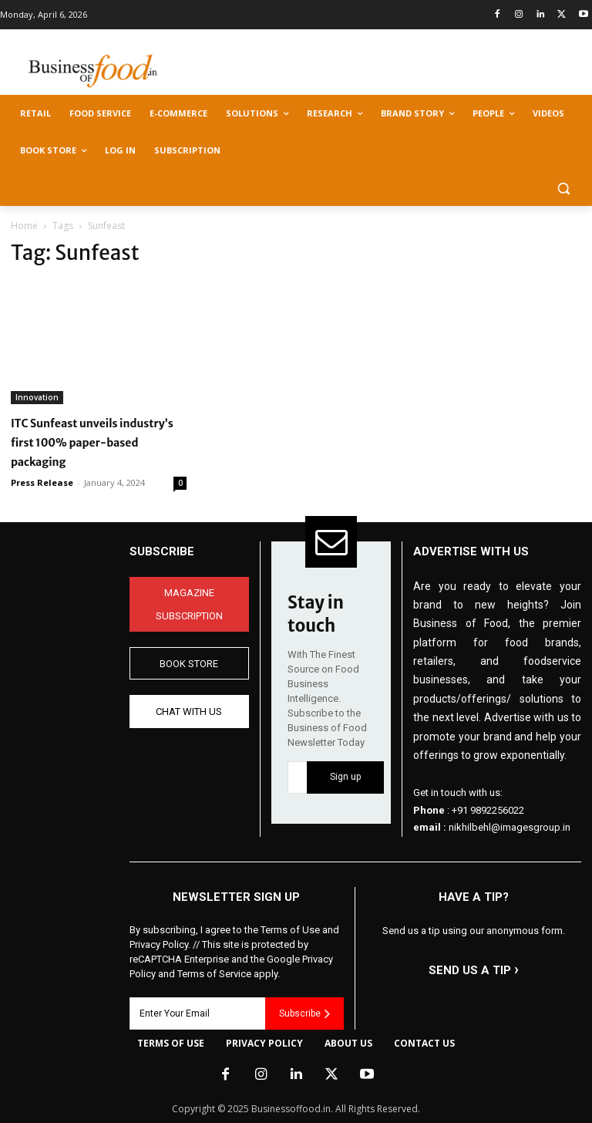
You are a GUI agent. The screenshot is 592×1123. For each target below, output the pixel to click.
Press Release (42, 482)
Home (24, 225)
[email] (297, 777)
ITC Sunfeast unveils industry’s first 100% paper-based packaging (92, 442)
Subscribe (304, 1013)
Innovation (37, 397)
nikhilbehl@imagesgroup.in (509, 827)
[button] (563, 188)
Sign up (345, 776)
